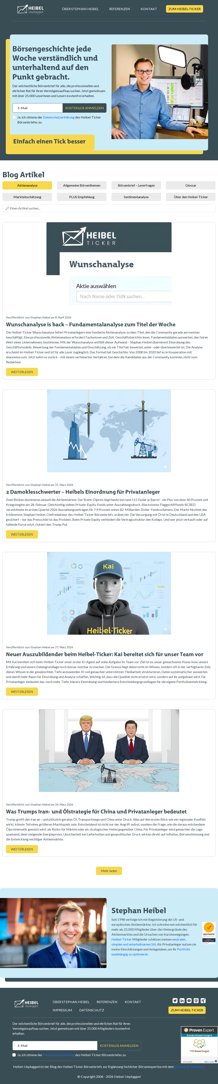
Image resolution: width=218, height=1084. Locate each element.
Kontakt (149, 9)
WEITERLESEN (22, 372)
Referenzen (119, 9)
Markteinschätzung (27, 197)
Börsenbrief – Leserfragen (136, 185)
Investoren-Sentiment (189, 1067)
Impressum (62, 1010)
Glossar (190, 185)
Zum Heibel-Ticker (184, 9)
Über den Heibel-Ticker (191, 197)
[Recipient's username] (37, 108)
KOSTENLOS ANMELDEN (84, 108)
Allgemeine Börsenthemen (81, 185)
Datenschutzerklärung (59, 117)
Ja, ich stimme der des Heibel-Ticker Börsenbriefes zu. (59, 119)
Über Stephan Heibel (80, 9)
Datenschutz (91, 1010)
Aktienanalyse (27, 185)
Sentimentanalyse (136, 197)
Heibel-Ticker (121, 939)
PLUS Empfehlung (82, 197)
